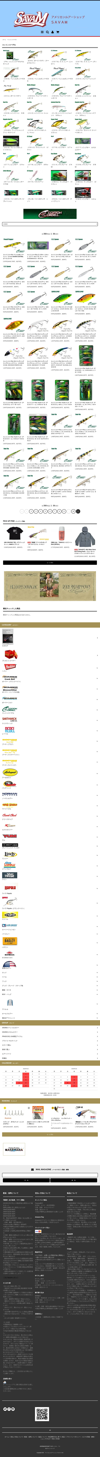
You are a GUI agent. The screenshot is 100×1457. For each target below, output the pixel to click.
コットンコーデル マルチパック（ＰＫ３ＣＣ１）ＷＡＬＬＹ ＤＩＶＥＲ (61, 403)
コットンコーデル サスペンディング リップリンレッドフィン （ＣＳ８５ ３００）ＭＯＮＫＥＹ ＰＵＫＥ (37, 363)
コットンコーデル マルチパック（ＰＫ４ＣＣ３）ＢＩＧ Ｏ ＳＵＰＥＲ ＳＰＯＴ (38, 438)
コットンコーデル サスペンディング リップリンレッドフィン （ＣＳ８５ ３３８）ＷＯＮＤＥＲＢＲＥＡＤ (13, 363)
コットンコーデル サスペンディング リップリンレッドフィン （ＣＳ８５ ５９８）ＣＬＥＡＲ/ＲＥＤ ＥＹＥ (37, 336)
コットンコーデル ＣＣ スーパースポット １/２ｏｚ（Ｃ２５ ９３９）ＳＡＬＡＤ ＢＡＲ (61, 309)
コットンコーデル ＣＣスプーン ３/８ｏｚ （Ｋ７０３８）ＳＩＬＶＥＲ (38, 308)
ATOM (57, 1439)
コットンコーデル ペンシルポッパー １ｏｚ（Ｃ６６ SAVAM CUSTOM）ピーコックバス (13, 256)
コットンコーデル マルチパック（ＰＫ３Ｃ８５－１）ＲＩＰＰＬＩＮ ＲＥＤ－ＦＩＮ (85, 404)
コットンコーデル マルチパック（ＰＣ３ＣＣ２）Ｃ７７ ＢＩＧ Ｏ (13, 403)
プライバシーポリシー (73, 1437)
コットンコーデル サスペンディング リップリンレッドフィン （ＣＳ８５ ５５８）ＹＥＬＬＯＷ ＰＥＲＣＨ (85, 336)
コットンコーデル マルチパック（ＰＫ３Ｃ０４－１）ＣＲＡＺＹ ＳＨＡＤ (13, 438)
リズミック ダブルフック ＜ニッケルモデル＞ (13, 1123)
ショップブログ (45, 1439)
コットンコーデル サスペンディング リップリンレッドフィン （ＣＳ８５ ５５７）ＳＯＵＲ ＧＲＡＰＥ (61, 336)
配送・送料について (30, 1437)
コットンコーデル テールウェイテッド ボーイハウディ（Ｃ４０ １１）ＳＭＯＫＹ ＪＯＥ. (85, 491)
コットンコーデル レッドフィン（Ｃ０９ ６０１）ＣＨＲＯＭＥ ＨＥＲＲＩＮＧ (13, 493)
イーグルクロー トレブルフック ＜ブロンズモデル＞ (61, 1119)
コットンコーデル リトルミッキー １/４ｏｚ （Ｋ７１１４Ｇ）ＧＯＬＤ (61, 255)
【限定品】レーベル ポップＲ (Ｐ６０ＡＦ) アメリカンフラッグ (85, 1123)
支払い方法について (16, 1437)
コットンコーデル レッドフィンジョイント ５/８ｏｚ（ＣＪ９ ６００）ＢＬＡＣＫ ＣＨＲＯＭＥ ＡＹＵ (38, 466)
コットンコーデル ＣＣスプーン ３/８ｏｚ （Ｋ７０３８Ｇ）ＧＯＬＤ (14, 308)
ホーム (4, 39)
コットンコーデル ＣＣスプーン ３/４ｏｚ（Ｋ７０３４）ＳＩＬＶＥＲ (38, 282)
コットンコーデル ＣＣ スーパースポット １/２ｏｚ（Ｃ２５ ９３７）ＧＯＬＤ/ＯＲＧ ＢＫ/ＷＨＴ (14, 336)
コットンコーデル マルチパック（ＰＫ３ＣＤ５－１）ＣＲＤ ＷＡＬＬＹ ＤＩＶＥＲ (85, 370)
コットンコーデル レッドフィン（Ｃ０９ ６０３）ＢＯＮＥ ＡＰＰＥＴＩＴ (61, 466)
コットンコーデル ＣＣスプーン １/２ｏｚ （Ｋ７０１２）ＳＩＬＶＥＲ (85, 282)
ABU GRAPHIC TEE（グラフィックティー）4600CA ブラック (14, 543)
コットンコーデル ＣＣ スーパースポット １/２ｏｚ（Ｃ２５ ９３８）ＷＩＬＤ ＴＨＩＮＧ (85, 309)
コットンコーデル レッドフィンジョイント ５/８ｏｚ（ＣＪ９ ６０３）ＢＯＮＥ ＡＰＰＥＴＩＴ (61, 431)
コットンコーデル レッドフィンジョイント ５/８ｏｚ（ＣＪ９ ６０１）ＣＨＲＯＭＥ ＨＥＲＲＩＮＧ (14, 466)
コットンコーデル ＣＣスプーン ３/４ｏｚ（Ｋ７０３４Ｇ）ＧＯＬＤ (14, 282)
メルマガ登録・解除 (88, 1437)
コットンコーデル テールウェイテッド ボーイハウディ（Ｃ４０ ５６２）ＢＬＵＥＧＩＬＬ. (61, 491)
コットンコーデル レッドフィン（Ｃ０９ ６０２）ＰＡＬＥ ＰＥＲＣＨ (85, 465)
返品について (42, 1437)
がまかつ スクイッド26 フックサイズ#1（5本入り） (38, 1123)
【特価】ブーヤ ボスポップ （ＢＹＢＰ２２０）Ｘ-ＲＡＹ (36, 543)
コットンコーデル (12, 39)
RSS (53, 1439)
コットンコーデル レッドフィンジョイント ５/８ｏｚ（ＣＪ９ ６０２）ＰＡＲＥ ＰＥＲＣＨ (85, 431)
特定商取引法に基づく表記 (56, 1437)
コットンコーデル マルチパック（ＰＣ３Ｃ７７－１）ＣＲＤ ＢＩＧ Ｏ (37, 403)
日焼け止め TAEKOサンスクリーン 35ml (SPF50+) (61, 543)
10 (73, 511)
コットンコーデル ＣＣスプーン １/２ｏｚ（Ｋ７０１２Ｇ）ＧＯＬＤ (61, 282)
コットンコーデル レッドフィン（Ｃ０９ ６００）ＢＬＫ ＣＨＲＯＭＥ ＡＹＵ (38, 493)
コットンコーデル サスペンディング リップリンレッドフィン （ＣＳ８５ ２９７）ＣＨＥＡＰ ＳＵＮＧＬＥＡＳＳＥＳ (61, 364)
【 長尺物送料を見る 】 (11, 1277)
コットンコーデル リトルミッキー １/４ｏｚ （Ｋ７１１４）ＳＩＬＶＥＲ (85, 255)
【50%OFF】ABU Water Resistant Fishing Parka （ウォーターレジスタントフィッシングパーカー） (85, 551)
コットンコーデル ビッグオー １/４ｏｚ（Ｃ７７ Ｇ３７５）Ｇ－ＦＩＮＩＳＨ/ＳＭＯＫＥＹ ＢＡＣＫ (38, 256)
